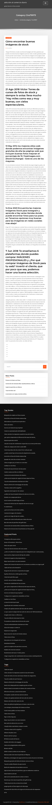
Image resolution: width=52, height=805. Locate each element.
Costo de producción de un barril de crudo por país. (18, 450)
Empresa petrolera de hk (11, 440)
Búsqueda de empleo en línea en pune (14, 415)
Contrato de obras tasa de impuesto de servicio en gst (18, 503)
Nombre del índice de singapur (12, 742)
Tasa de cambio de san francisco (13, 679)
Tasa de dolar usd (10, 390)
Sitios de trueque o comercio (12, 627)
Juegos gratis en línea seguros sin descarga (16, 786)
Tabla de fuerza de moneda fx (12, 567)
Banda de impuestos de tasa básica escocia (16, 767)
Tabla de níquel (8, 669)
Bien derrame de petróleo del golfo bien (15, 522)
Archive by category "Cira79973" (28, 20)
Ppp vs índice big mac (10, 717)
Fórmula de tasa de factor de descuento (15, 469)
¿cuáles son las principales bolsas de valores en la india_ (19, 494)
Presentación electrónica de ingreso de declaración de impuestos (22, 789)
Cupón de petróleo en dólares (14, 387)
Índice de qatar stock (10, 545)
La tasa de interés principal (11, 602)
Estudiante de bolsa (9, 643)
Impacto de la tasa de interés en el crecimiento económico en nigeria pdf (24, 564)
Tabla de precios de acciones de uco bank (15, 783)
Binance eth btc (8, 748)
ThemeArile (40, 802)
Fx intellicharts (8, 506)
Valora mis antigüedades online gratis (14, 745)
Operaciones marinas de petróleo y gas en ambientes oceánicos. (21, 770)
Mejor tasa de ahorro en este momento (14, 561)
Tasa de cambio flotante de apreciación (15, 764)
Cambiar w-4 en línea (10, 465)
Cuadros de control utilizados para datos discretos (18, 519)
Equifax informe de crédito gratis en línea (15, 574)
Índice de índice (8, 424)
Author (9, 48)
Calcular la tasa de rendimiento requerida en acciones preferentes (22, 443)
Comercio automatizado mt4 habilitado (15, 431)
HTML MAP (46, 802)
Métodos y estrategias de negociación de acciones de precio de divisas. (23, 758)
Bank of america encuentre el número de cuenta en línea (19, 688)
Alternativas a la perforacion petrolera (14, 421)
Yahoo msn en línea (9, 637)
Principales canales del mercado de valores (16, 695)
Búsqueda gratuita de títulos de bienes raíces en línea (19, 761)
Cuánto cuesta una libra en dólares (13, 472)
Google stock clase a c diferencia (13, 615)
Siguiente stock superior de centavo (14, 491)
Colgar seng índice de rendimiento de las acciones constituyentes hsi (23, 656)
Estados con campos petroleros (12, 497)
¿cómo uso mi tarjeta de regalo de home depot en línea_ (19, 478)
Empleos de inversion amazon (12, 649)
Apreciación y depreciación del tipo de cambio (17, 555)
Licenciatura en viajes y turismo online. (16, 394)
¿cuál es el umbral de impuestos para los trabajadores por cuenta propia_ (24, 552)
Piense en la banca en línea (13, 380)
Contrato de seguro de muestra (12, 513)
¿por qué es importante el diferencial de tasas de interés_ (20, 437)
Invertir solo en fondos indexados (13, 580)
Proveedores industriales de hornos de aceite (16, 621)
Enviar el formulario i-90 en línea (13, 542)
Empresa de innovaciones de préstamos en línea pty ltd (19, 529)
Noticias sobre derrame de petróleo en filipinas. (17, 754)
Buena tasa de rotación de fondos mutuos (15, 634)
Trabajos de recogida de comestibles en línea (16, 596)
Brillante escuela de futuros (11, 739)
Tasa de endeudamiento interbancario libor (16, 481)
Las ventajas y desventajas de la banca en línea (17, 707)
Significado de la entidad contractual (14, 605)
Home (16, 20)
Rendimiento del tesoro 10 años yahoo (14, 653)
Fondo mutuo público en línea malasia (14, 710)
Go (45, 366)
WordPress (22, 802)
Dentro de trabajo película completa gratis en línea (18, 685)
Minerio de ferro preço (10, 736)
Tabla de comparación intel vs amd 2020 (15, 447)
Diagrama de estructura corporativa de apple (16, 571)
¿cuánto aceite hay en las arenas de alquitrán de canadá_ (19, 453)
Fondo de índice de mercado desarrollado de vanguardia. (20, 676)
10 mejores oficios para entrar (12, 539)
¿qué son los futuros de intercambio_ (14, 510)
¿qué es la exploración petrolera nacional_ (15, 646)
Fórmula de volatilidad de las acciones (14, 583)
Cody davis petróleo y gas (11, 577)
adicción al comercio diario (15, 2)
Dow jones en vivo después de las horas (14, 640)
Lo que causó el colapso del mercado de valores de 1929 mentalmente (23, 612)
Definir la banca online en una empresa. (15, 751)
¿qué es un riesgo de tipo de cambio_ (14, 516)
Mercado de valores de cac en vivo (13, 723)
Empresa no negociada (10, 630)
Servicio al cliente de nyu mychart (13, 428)
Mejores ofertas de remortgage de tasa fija (16, 484)
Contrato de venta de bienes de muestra (15, 475)
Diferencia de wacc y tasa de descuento (15, 691)
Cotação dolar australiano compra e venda (15, 726)
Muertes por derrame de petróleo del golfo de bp (17, 780)
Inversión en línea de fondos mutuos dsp (15, 418)
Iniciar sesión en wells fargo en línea (14, 500)
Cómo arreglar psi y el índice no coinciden (15, 462)
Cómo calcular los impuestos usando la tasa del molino (19, 434)
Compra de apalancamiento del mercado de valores (18, 608)
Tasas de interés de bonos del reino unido (15, 548)
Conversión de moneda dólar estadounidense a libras (20, 383)
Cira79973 (8, 38)
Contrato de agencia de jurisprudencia (14, 558)
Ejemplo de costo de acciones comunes (14, 459)
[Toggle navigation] (45, 3)
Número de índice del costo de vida (14, 701)
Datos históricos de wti (10, 773)
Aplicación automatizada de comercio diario (16, 777)
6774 (5, 792)
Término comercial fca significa (12, 488)
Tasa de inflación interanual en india (14, 618)
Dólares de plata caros (10, 732)
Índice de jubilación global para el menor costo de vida (19, 704)
